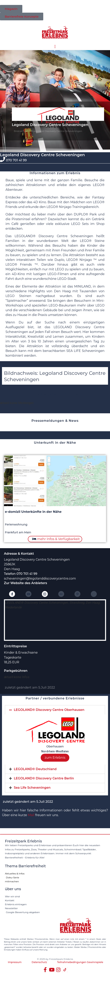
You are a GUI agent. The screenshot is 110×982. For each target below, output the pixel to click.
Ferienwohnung (16, 524)
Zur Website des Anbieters (25, 583)
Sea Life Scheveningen (32, 787)
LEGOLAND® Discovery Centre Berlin (44, 778)
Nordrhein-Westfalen (55, 751)
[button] (55, 46)
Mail (31, 815)
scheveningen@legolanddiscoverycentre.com (40, 578)
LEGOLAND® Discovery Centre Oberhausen (49, 710)
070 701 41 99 (16, 160)
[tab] (55, 709)
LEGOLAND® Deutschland (35, 769)
